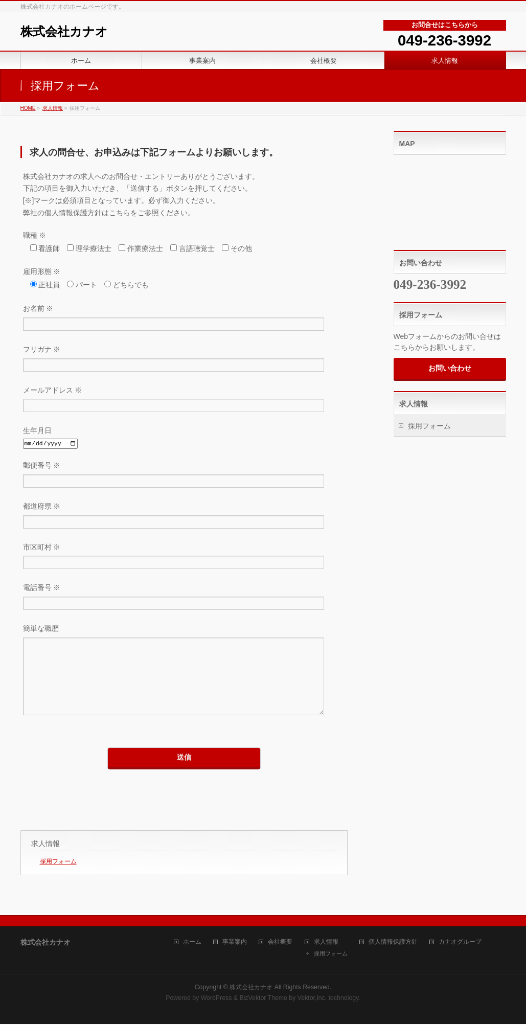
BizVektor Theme (263, 999)
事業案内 (234, 943)
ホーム (192, 943)
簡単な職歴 (184, 680)
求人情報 (52, 108)
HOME (28, 108)
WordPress (216, 999)
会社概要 (280, 943)
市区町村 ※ (184, 557)
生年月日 (184, 437)
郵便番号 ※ (184, 475)
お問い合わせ (449, 368)
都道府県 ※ (184, 516)
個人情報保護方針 (393, 943)
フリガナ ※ (184, 359)
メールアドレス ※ (184, 400)
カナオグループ (460, 943)
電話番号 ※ (184, 597)
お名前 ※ (184, 318)
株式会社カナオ (64, 31)
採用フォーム (58, 876)
